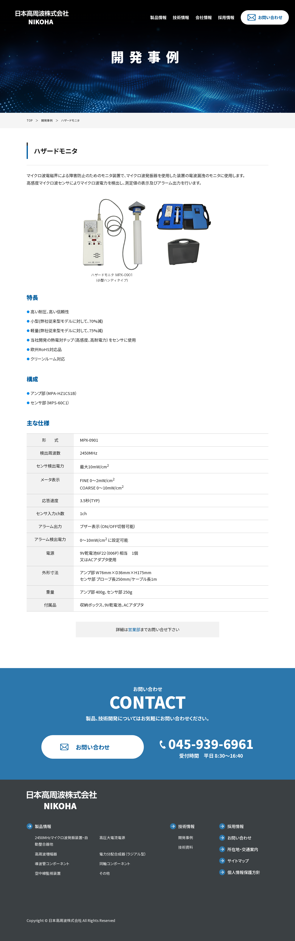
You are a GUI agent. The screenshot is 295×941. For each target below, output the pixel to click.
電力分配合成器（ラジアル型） (122, 854)
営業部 (134, 629)
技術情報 (181, 17)
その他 (104, 873)
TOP (30, 120)
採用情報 (226, 17)
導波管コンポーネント (52, 863)
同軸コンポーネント (114, 863)
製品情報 (158, 17)
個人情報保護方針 (243, 872)
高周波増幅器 (46, 854)
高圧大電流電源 (112, 837)
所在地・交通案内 (242, 849)
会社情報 (203, 17)
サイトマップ (238, 861)
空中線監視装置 (48, 873)
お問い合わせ (264, 17)
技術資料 (185, 847)
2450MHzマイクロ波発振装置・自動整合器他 (61, 841)
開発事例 (47, 120)
